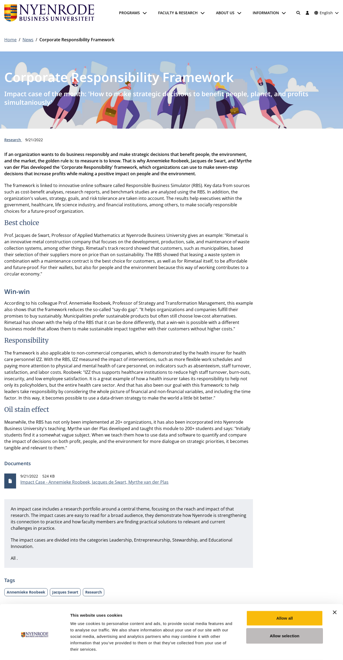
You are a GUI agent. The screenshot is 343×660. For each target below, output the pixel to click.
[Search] (298, 13)
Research (13, 139)
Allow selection (285, 614)
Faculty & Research (178, 12)
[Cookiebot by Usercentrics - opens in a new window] (34, 650)
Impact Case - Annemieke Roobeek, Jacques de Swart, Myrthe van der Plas (94, 482)
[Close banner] (335, 591)
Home (10, 40)
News (28, 40)
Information (266, 12)
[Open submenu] (144, 13)
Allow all (284, 596)
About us (225, 12)
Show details (281, 649)
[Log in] (307, 13)
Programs (129, 12)
